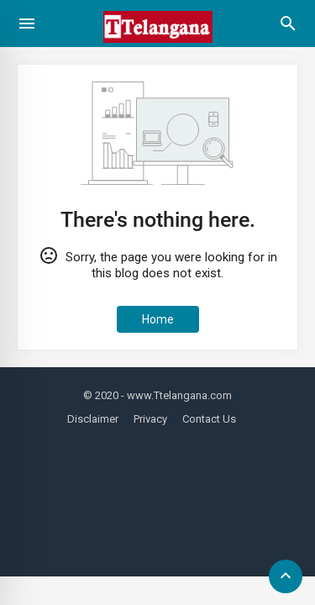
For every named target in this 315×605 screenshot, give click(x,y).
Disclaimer (92, 419)
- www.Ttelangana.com (176, 395)
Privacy (150, 419)
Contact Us (209, 419)
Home (158, 319)
